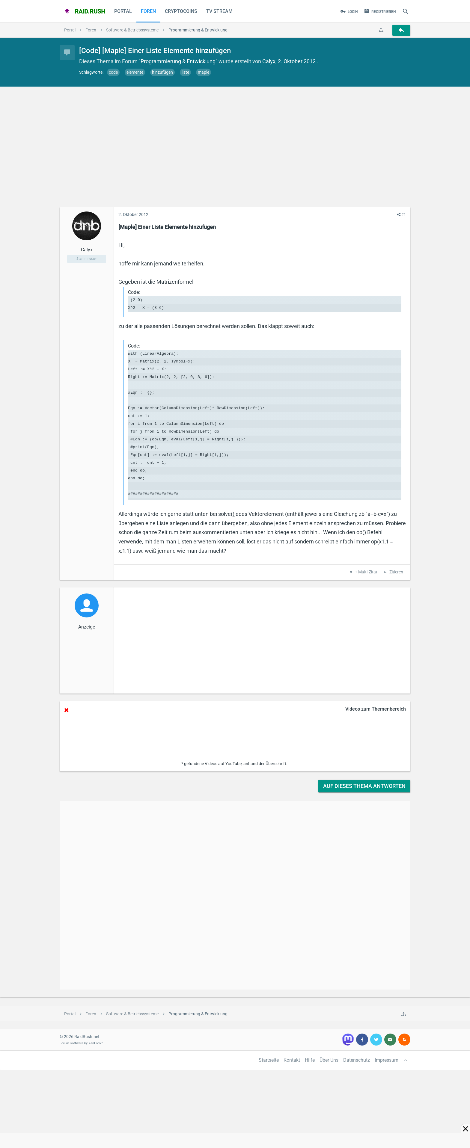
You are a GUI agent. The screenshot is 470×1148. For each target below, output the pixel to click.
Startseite (269, 1060)
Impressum (386, 1060)
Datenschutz (356, 1060)
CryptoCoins (181, 11)
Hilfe (310, 1060)
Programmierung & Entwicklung (178, 61)
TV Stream (219, 11)
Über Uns (329, 1060)
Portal (123, 11)
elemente (134, 72)
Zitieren (395, 572)
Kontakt (292, 1060)
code (113, 72)
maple (203, 72)
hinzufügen (162, 72)
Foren (148, 11)
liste (185, 72)
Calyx (268, 61)
